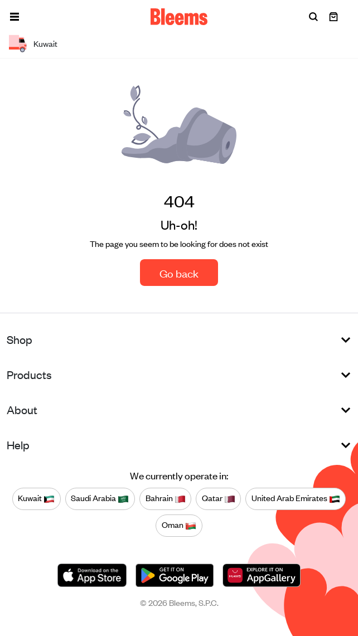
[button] (14, 17)
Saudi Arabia (100, 498)
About (22, 409)
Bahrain (166, 498)
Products (29, 374)
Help (18, 444)
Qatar (218, 498)
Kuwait (36, 498)
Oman (179, 525)
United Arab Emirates (295, 498)
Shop (19, 339)
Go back (179, 273)
